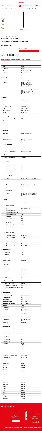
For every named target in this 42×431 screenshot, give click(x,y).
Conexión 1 (6, 264)
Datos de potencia (7, 144)
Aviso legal (25, 427)
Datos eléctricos (5, 137)
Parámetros (4, 97)
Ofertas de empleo (4, 415)
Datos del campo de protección (8, 116)
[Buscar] (20, 6)
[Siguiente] (40, 24)
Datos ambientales (5, 326)
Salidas (5, 199)
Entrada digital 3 (8, 190)
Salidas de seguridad (9, 205)
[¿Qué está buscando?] (12, 6)
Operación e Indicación (6, 316)
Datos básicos (4, 63)
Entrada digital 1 (8, 175)
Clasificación (4, 360)
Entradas (5, 154)
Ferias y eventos (4, 412)
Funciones (4, 77)
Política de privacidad (8, 427)
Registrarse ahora (16, 420)
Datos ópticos (4, 130)
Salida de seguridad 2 (9, 241)
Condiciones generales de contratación (34, 427)
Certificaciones (5, 336)
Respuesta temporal (6, 249)
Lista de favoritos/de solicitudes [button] (21, 48)
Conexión (3, 257)
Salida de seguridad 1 (9, 232)
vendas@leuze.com (36, 422)
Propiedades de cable (8, 280)
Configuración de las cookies (17, 427)
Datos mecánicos (5, 292)
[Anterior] (6, 24)
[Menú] (2, 5)
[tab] (5, 59)
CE (40, 428)
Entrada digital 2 (8, 182)
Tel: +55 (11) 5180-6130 (35, 419)
